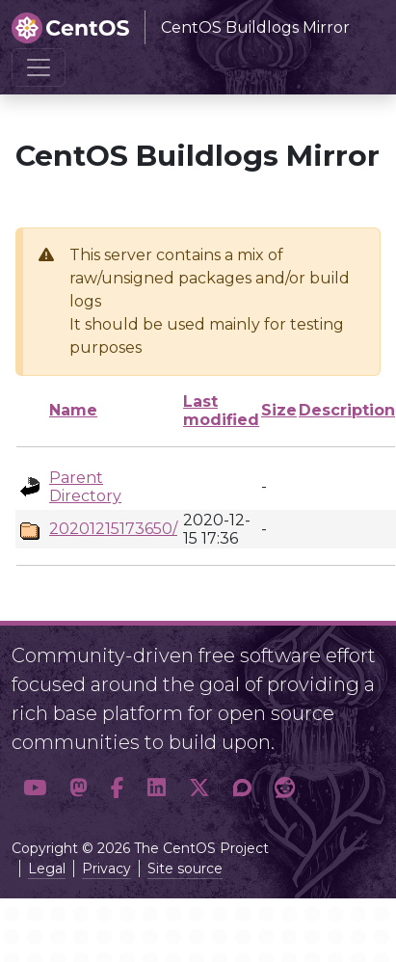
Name (73, 410)
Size (279, 410)
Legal (47, 868)
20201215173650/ (113, 529)
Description (347, 410)
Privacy (106, 868)
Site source (185, 868)
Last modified (221, 410)
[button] (35, 788)
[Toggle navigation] (39, 67)
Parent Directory (85, 486)
